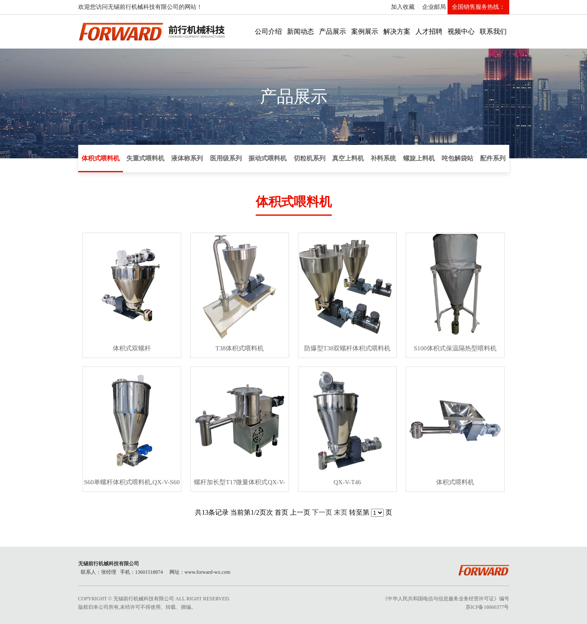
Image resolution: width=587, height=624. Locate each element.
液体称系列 (187, 158)
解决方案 (396, 31)
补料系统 (383, 158)
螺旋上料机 (419, 158)
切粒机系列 (309, 158)
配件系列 (492, 158)
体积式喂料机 (101, 158)
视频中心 (461, 31)
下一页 (322, 512)
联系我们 (493, 31)
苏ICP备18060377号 (487, 607)
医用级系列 (226, 158)
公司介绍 (268, 31)
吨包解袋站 (457, 158)
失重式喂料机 (145, 158)
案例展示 (364, 31)
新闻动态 (300, 31)
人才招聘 (428, 31)
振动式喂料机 (267, 158)
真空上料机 (348, 158)
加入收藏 (403, 7)
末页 (340, 512)
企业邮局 (434, 7)
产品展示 (332, 31)
